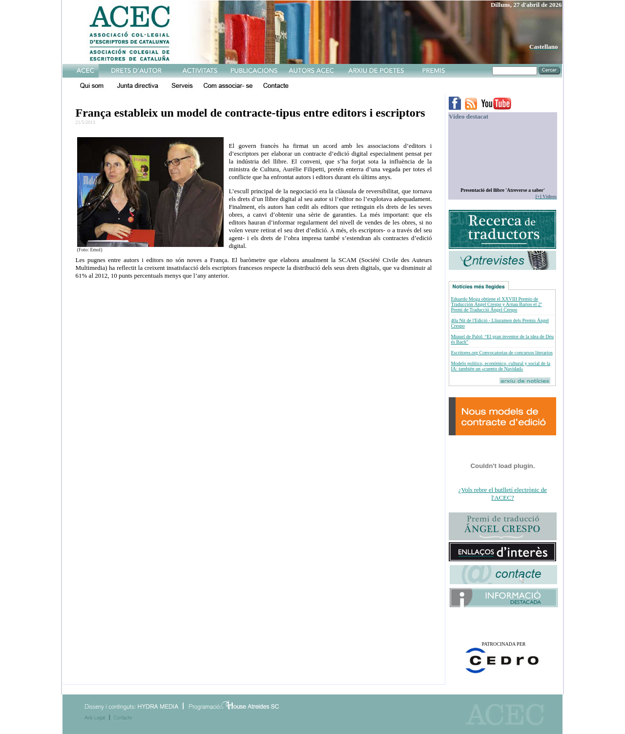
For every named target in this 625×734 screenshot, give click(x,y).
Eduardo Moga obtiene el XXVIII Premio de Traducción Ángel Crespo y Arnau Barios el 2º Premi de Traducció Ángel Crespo (496, 304)
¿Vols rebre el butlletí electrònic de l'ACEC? (502, 493)
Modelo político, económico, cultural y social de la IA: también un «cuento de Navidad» (500, 366)
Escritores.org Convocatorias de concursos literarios (501, 352)
